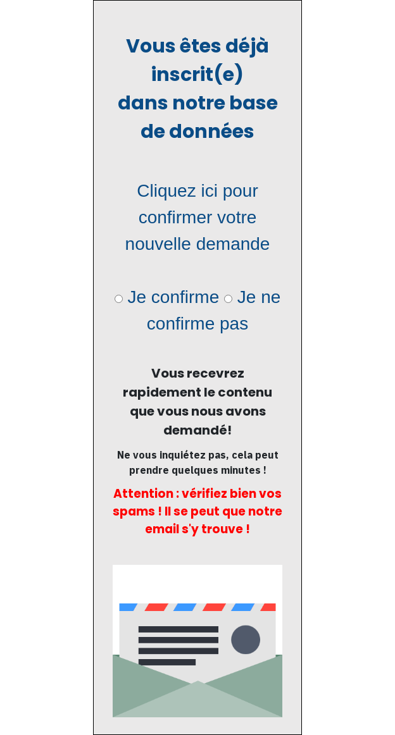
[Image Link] (198, 641)
